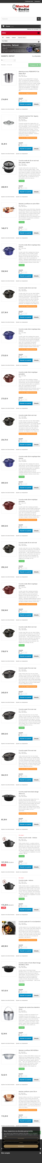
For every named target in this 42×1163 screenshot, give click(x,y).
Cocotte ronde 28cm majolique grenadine (28, 584)
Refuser (21, 1142)
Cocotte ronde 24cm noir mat (28, 415)
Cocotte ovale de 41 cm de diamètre (30, 921)
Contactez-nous (29, 1)
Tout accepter (21, 1146)
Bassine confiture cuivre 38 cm (28, 1091)
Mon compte (5, 1153)
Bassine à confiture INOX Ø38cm (28, 1050)
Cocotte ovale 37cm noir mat (27, 750)
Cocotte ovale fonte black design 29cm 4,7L (29, 792)
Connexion (37, 1)
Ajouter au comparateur (22, 109)
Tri (1, 60)
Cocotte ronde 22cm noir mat (28, 288)
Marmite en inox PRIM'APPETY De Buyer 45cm (29, 72)
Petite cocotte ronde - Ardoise (28, 837)
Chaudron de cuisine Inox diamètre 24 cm (29, 1008)
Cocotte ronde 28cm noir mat (28, 627)
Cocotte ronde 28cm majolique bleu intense (29, 246)
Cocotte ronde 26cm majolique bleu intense (29, 457)
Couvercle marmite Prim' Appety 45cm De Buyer (28, 117)
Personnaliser (21, 1138)
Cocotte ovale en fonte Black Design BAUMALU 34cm (30, 963)
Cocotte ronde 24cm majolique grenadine (28, 373)
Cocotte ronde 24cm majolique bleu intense (29, 330)
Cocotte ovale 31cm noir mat (27, 709)
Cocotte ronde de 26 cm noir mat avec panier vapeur (29, 161)
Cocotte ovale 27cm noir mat (27, 668)
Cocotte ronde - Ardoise (26, 880)
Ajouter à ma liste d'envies (7, 109)
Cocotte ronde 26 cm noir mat (28, 542)
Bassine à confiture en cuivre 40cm (29, 203)
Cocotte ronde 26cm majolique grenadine (28, 500)
